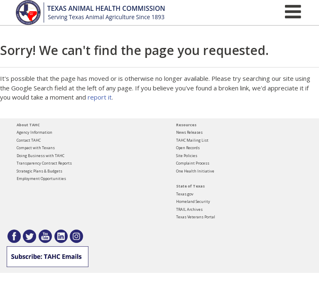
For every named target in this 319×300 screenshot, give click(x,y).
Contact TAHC (29, 140)
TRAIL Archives (189, 209)
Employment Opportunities (41, 178)
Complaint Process (192, 163)
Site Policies (186, 155)
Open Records (188, 147)
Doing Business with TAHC (40, 155)
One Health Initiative (195, 171)
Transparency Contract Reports (44, 163)
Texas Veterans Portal (195, 217)
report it (100, 97)
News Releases (189, 132)
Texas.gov (185, 194)
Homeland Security (193, 201)
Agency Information (34, 132)
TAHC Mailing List (192, 140)
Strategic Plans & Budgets (39, 171)
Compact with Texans (36, 147)
